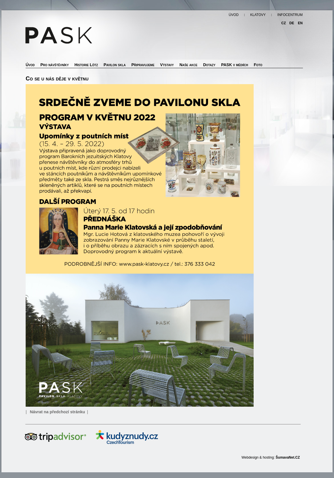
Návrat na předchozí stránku (57, 412)
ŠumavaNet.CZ (288, 457)
